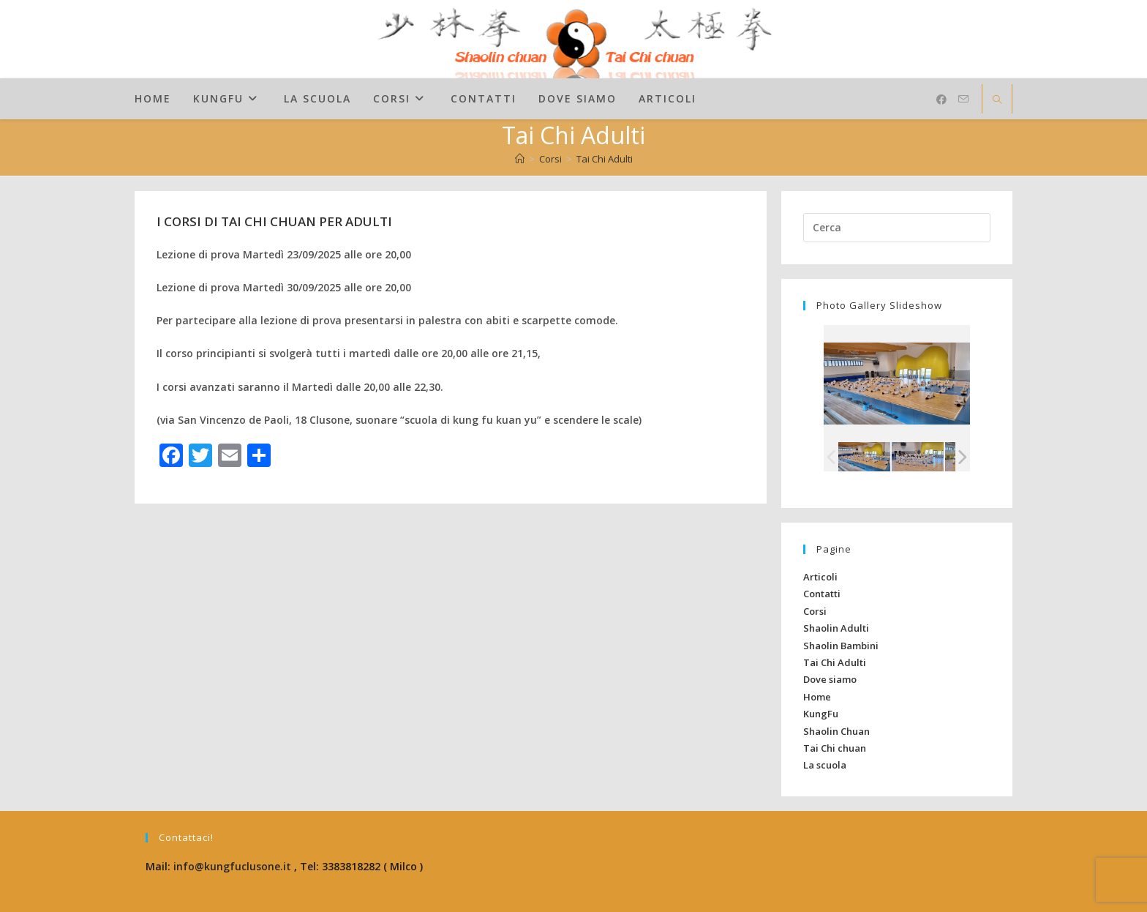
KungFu (820, 713)
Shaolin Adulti (836, 628)
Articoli (820, 576)
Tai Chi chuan (834, 748)
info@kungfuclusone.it (232, 866)
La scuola (824, 764)
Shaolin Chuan (836, 731)
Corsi (815, 611)
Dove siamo (830, 679)
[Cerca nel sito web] (997, 100)
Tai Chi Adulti (604, 158)
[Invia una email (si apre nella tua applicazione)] (963, 99)
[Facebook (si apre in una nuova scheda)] (941, 99)
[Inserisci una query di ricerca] (896, 227)
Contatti (821, 593)
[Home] (519, 158)
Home (817, 696)
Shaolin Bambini (841, 645)
